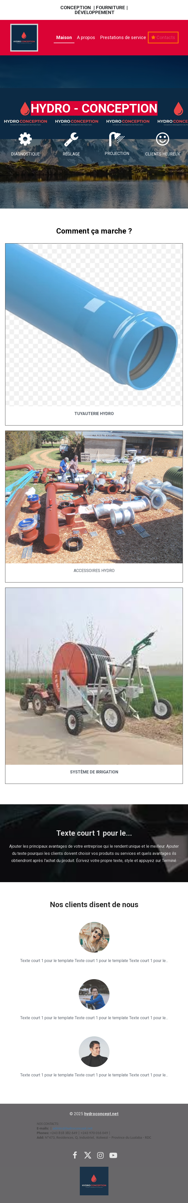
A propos (86, 37)
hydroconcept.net (101, 1113)
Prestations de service (123, 37)
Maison (64, 37)
